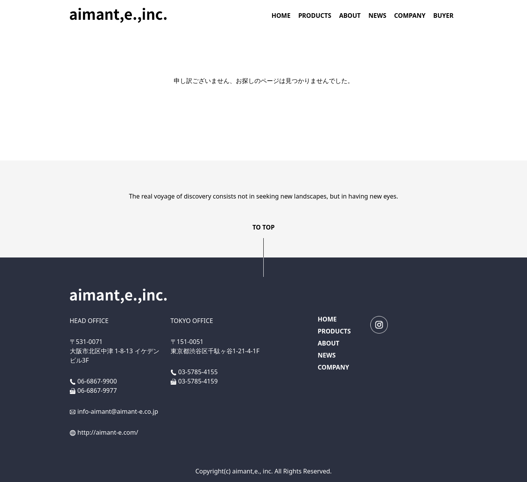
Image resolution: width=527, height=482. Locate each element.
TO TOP (263, 227)
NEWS (377, 15)
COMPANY (409, 15)
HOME (280, 15)
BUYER (443, 15)
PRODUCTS (314, 15)
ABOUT (350, 15)
